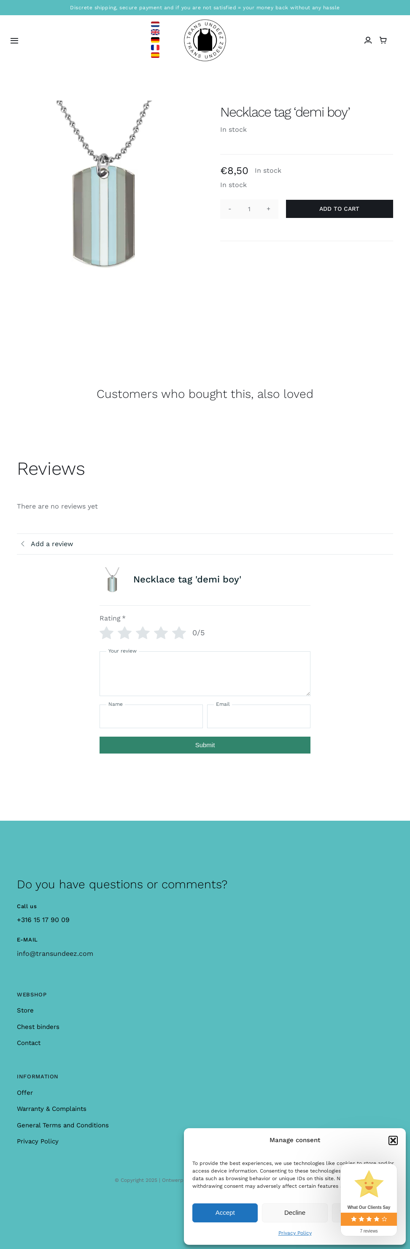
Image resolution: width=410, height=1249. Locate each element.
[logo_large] (205, 23)
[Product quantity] (249, 209)
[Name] (151, 716)
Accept (225, 1212)
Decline (294, 1212)
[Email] (258, 716)
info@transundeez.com (55, 954)
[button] (393, 1140)
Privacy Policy (295, 1233)
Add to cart (339, 208)
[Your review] (205, 673)
